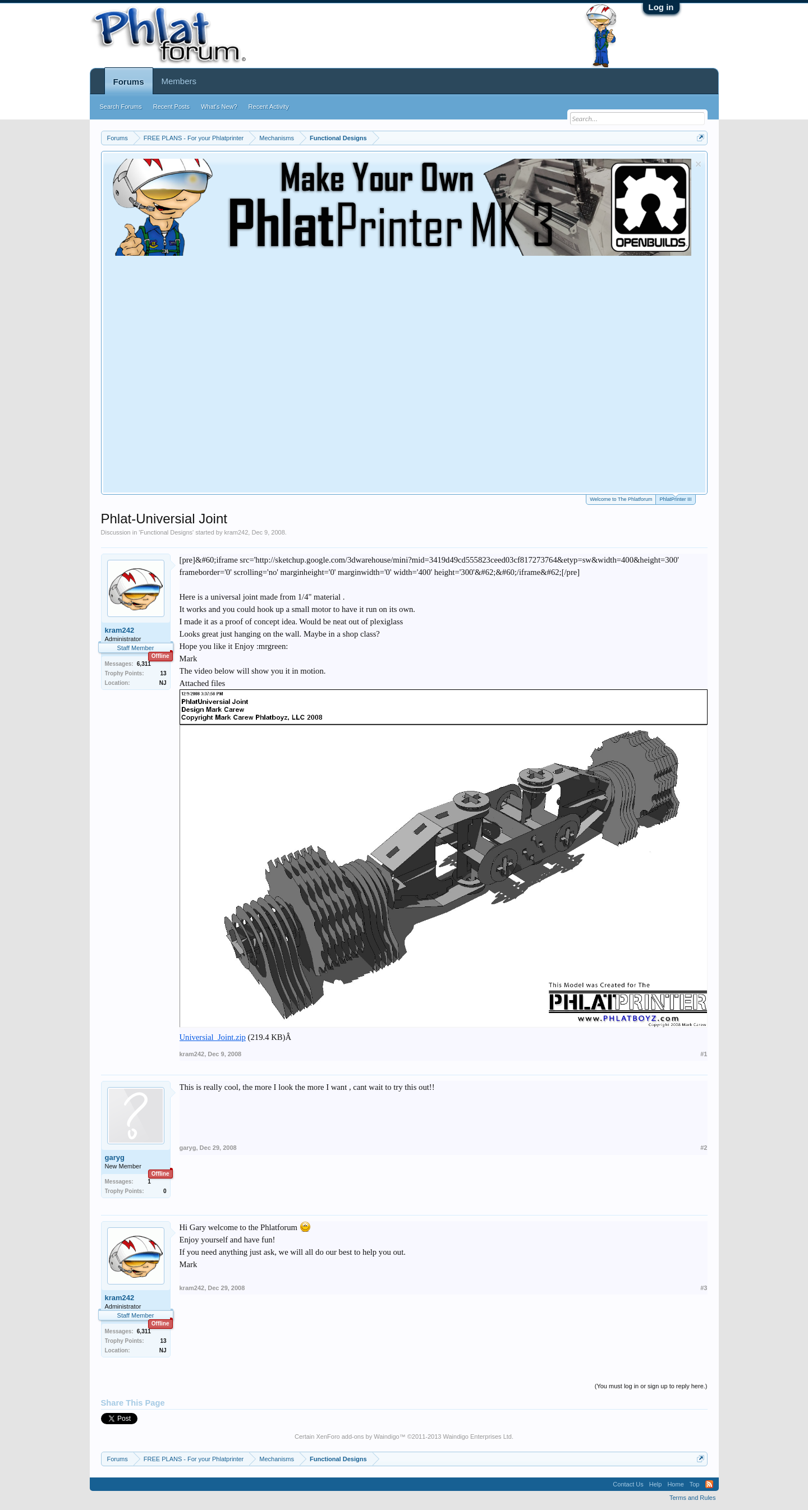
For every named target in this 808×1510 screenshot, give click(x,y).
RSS (709, 1484)
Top (695, 1484)
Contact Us (628, 1484)
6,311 (144, 664)
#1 (703, 1054)
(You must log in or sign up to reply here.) (651, 1386)
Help (655, 1484)
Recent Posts (171, 106)
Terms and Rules (692, 1497)
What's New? (219, 106)
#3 (703, 1288)
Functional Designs (166, 532)
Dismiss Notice (698, 164)
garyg (115, 1157)
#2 (703, 1147)
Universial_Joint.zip (213, 1037)
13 (163, 673)
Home (675, 1484)
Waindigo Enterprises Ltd (477, 1436)
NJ (163, 683)
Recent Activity (269, 106)
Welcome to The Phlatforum (621, 499)
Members (179, 81)
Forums (128, 81)
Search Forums (121, 106)
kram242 (236, 532)
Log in (661, 7)
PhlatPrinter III (675, 498)
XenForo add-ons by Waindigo (357, 1436)
